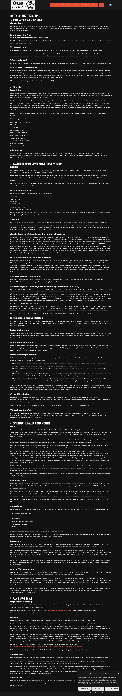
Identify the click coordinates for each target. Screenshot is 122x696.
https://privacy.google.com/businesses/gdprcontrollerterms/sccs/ (67, 646)
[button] (118, 674)
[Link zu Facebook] (110, 5)
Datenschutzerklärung (100, 692)
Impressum (108, 692)
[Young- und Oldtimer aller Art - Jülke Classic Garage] (23, 5)
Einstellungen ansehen (112, 688)
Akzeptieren (84, 688)
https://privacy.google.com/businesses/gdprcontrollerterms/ (27, 646)
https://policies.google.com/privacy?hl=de (22, 612)
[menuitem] (52, 5)
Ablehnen (97, 688)
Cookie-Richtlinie (90, 692)
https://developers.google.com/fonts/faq (58, 610)
